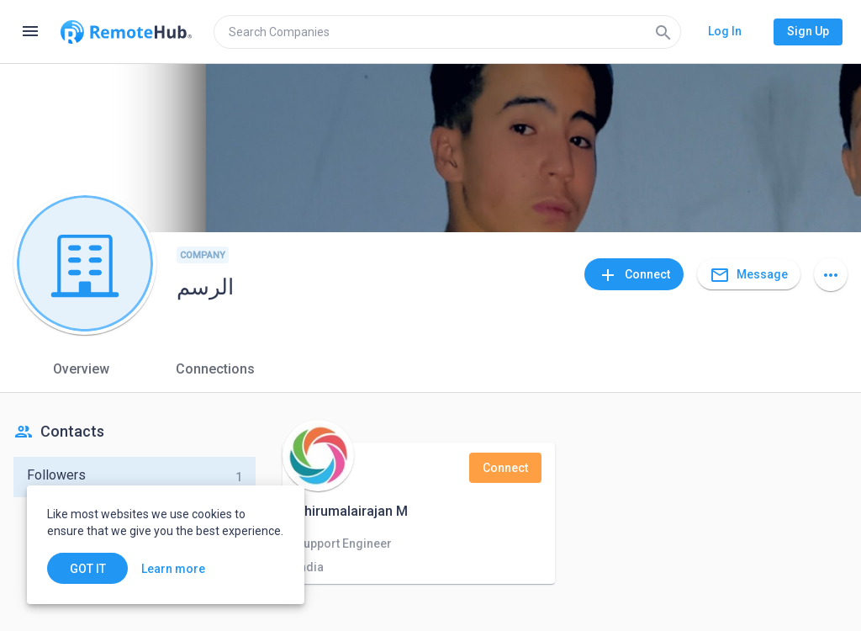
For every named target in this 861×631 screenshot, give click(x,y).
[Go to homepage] (126, 32)
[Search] (663, 32)
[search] (447, 32)
